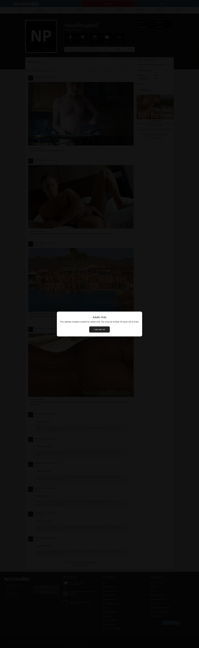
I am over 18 (99, 329)
